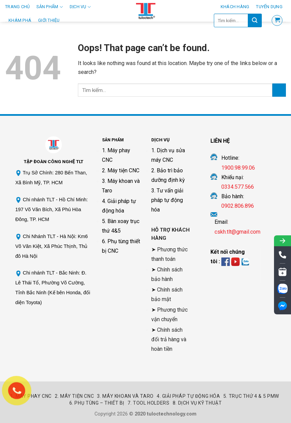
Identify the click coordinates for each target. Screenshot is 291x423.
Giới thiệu (49, 20)
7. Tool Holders (148, 403)
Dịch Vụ (80, 7)
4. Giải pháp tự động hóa (188, 396)
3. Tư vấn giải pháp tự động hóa (167, 200)
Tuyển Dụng (269, 6)
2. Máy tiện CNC (120, 170)
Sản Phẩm (49, 7)
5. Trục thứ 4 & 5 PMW (251, 396)
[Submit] (279, 90)
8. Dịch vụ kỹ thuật (197, 403)
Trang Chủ (17, 6)
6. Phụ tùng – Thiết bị (96, 403)
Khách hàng (235, 6)
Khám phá (19, 20)
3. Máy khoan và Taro (125, 396)
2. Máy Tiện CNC (74, 396)
